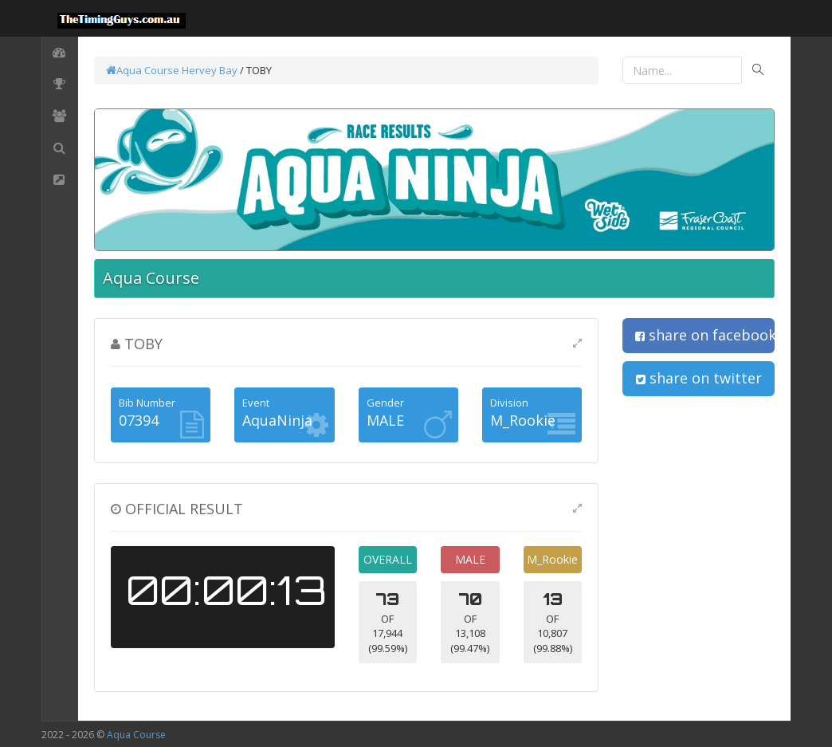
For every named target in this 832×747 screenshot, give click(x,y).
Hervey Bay (209, 70)
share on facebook (705, 334)
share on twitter (699, 377)
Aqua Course (142, 70)
